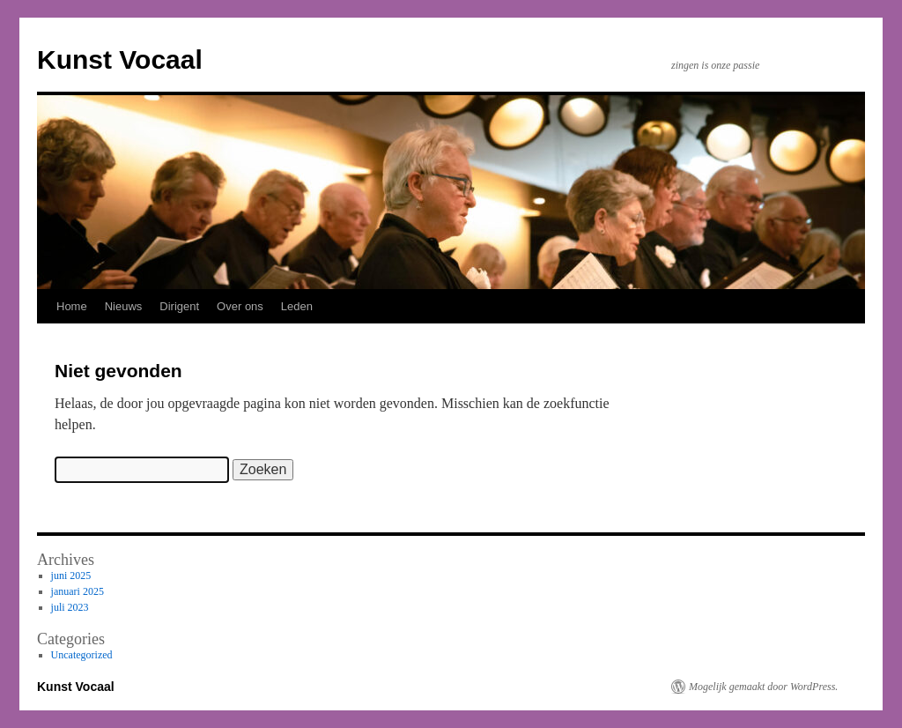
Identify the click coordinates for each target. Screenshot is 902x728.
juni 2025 (71, 575)
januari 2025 (77, 591)
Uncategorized (82, 655)
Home (71, 306)
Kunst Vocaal (120, 59)
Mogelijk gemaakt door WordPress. (763, 686)
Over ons (240, 306)
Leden (297, 306)
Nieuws (124, 306)
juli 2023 (70, 607)
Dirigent (179, 306)
